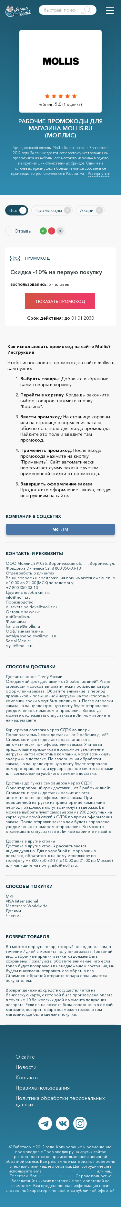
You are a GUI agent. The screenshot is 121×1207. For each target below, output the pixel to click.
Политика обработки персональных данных (60, 1101)
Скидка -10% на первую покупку (56, 272)
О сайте (25, 1056)
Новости (25, 1067)
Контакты (26, 1077)
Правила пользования (42, 1087)
